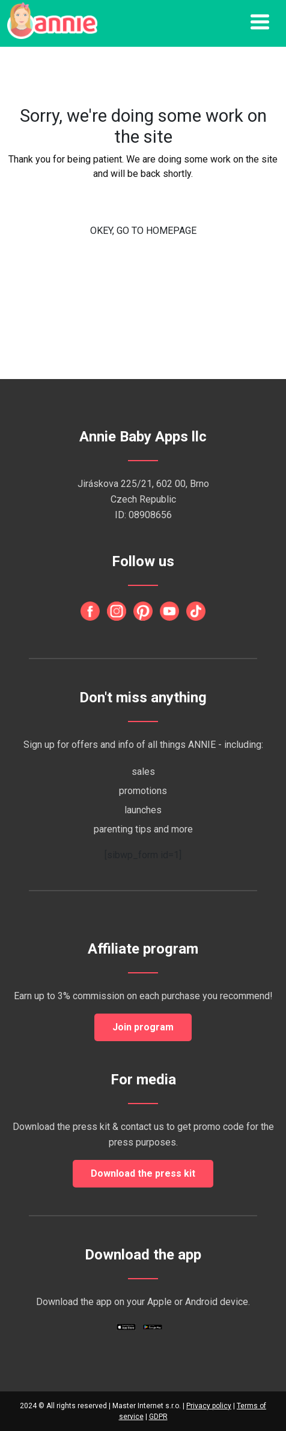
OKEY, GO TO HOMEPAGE (143, 230)
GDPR (158, 1416)
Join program (143, 1027)
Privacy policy (208, 1406)
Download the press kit (143, 1173)
